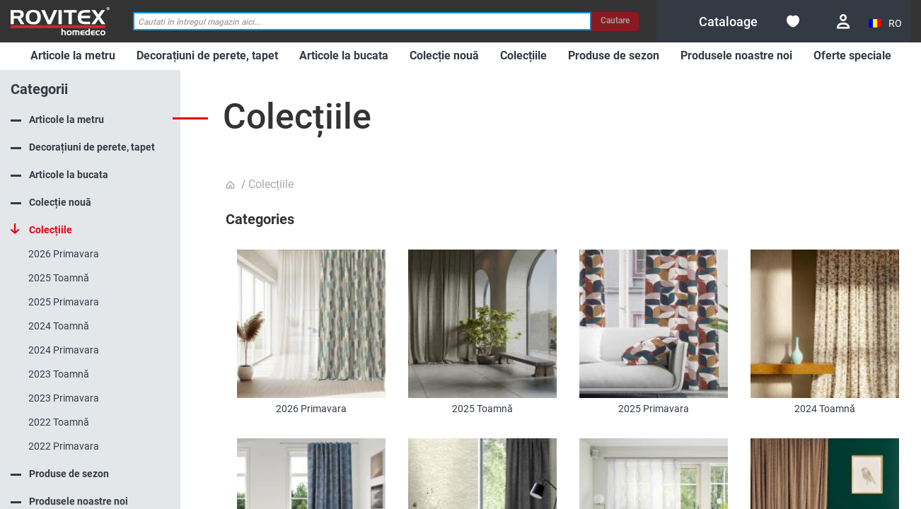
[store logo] (60, 21)
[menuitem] (73, 56)
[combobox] (362, 21)
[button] (886, 23)
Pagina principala (232, 185)
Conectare (843, 21)
